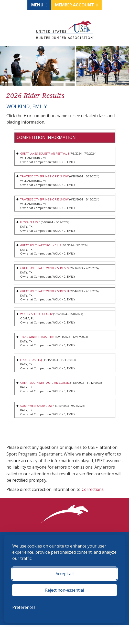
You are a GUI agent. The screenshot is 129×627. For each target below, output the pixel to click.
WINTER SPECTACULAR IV (37, 315)
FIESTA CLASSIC (30, 223)
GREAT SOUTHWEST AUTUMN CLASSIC (46, 384)
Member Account (76, 5)
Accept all (64, 574)
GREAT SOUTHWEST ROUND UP (41, 246)
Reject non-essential (64, 590)
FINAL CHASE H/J (31, 361)
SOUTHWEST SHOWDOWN (38, 407)
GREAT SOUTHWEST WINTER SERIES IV (45, 269)
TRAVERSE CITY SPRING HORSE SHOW (45, 177)
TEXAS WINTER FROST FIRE (38, 338)
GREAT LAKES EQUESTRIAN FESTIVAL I (45, 154)
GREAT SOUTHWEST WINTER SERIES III (45, 292)
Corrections (93, 491)
